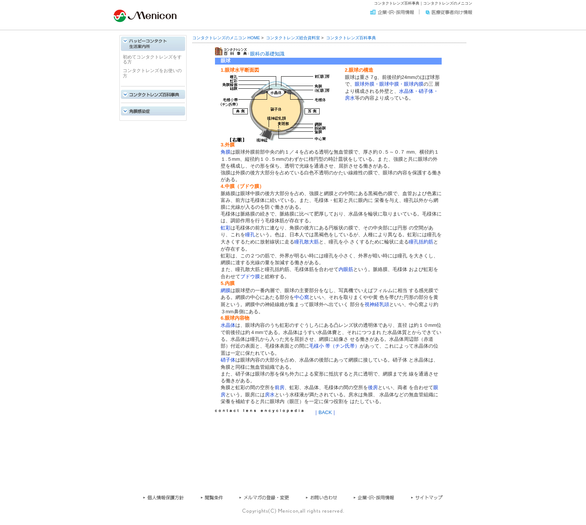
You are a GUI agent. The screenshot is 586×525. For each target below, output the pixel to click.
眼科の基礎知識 (267, 54)
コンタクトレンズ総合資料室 (293, 37)
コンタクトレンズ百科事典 (351, 37)
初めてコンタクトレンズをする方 (152, 59)
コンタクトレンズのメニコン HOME (226, 37)
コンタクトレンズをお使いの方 (152, 73)
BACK (325, 412)
